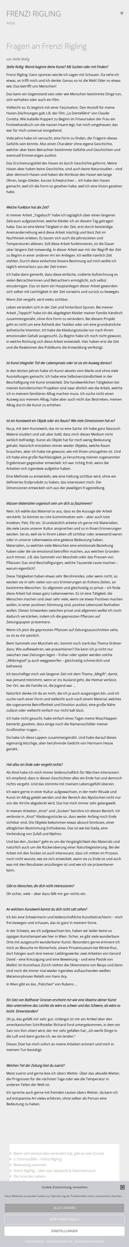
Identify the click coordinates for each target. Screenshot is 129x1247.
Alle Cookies (64, 1208)
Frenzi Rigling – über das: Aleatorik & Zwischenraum (55, 1170)
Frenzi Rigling (33, 13)
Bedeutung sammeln (30, 1164)
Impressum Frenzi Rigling (89, 1241)
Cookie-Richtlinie (34, 1241)
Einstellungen (64, 1231)
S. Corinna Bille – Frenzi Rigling (38, 1159)
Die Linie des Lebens (30, 1176)
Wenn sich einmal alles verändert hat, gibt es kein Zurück (59, 1153)
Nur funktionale (65, 1219)
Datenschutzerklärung (59, 1241)
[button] (122, 1187)
